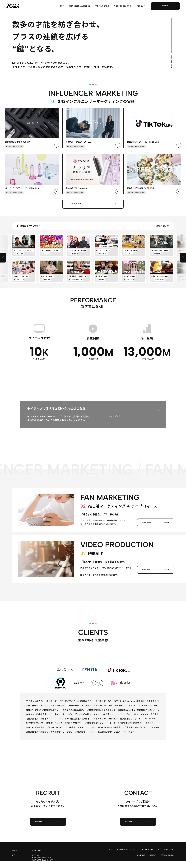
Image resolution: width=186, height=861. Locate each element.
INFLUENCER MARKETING (79, 6)
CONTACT (141, 852)
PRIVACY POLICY (167, 852)
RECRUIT (141, 6)
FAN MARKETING (102, 6)
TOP (62, 6)
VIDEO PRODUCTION (123, 6)
